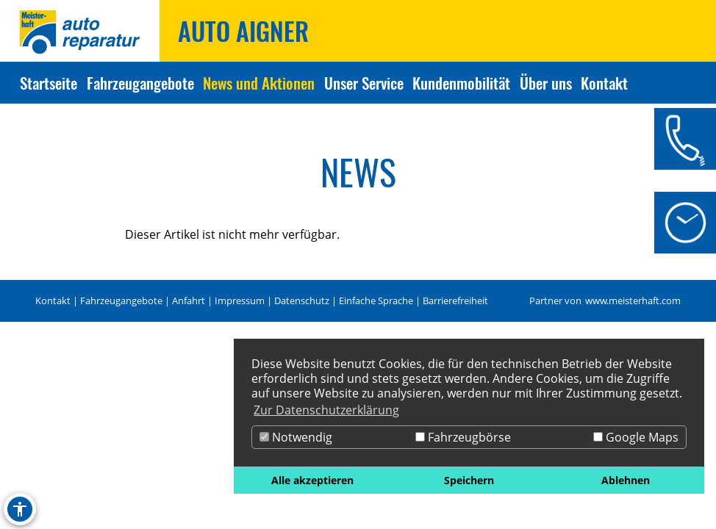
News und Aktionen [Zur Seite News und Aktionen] (259, 82)
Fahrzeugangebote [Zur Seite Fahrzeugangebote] (140, 82)
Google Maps (636, 437)
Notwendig (295, 437)
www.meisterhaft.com (633, 300)
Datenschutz (301, 300)
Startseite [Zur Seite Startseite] (48, 82)
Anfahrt (188, 300)
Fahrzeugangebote (121, 300)
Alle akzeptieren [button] (312, 480)
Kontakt (53, 300)
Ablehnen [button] (625, 480)
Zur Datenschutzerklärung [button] (326, 410)
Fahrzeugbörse (463, 437)
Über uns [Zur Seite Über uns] (546, 82)
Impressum (240, 300)
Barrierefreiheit (455, 300)
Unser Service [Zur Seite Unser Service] (364, 82)
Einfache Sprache (376, 300)
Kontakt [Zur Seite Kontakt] (604, 82)
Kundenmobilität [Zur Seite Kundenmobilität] (461, 82)
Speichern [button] (469, 480)
